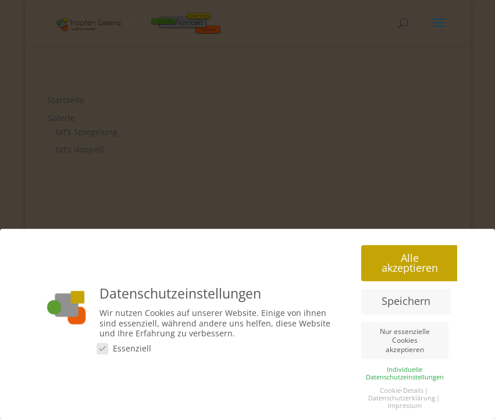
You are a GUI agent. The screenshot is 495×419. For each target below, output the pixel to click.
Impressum (405, 408)
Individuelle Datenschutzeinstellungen (405, 376)
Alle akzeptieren (410, 265)
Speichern (406, 303)
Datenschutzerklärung (401, 400)
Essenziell (124, 350)
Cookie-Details (401, 393)
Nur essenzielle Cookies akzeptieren (405, 343)
